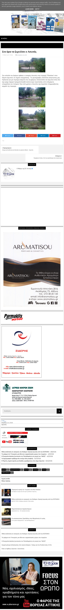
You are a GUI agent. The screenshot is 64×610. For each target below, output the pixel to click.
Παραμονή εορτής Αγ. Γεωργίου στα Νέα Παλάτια (26, 481)
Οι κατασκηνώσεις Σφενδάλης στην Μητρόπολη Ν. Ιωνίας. (28, 510)
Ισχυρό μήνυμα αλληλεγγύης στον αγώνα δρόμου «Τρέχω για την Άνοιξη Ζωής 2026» (27, 537)
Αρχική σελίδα (6, 470)
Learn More (29, 9)
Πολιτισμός (35, 461)
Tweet (7, 135)
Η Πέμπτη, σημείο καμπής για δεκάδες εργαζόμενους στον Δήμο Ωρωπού (23, 453)
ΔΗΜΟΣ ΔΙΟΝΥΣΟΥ (6, 464)
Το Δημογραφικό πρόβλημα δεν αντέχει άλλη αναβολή (17, 450)
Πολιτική (44, 461)
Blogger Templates (40, 607)
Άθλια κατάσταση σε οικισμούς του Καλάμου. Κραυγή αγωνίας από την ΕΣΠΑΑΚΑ (25, 444)
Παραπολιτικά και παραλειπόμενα (21, 501)
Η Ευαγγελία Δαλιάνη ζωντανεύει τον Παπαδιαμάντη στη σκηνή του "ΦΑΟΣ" (24, 448)
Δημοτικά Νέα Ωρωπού (15, 461)
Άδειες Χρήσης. (6, 473)
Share (19, 135)
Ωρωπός (4, 416)
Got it (37, 9)
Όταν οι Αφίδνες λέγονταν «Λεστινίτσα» (13, 540)
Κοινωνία (26, 461)
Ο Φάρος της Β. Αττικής (24, 160)
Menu (4, 38)
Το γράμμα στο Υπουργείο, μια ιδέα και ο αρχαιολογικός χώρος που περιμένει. (24, 446)
